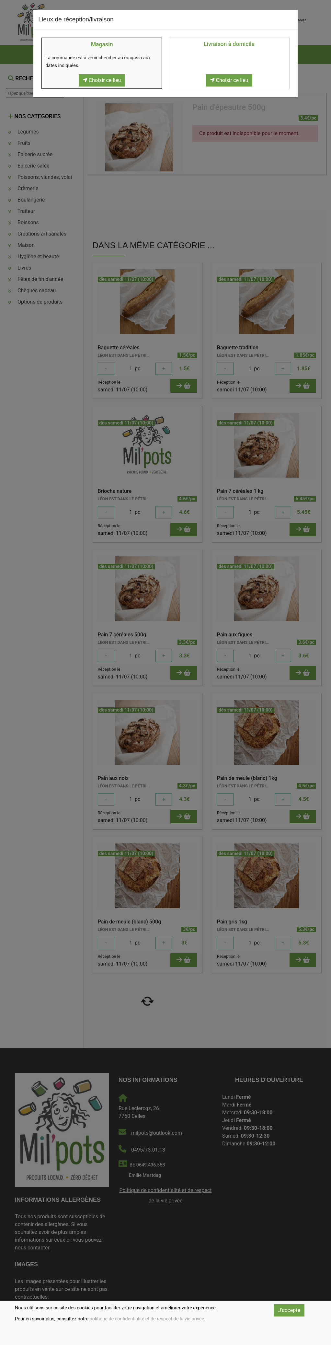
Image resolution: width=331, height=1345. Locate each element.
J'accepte (289, 1310)
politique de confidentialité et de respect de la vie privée (147, 1319)
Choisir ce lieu (102, 80)
